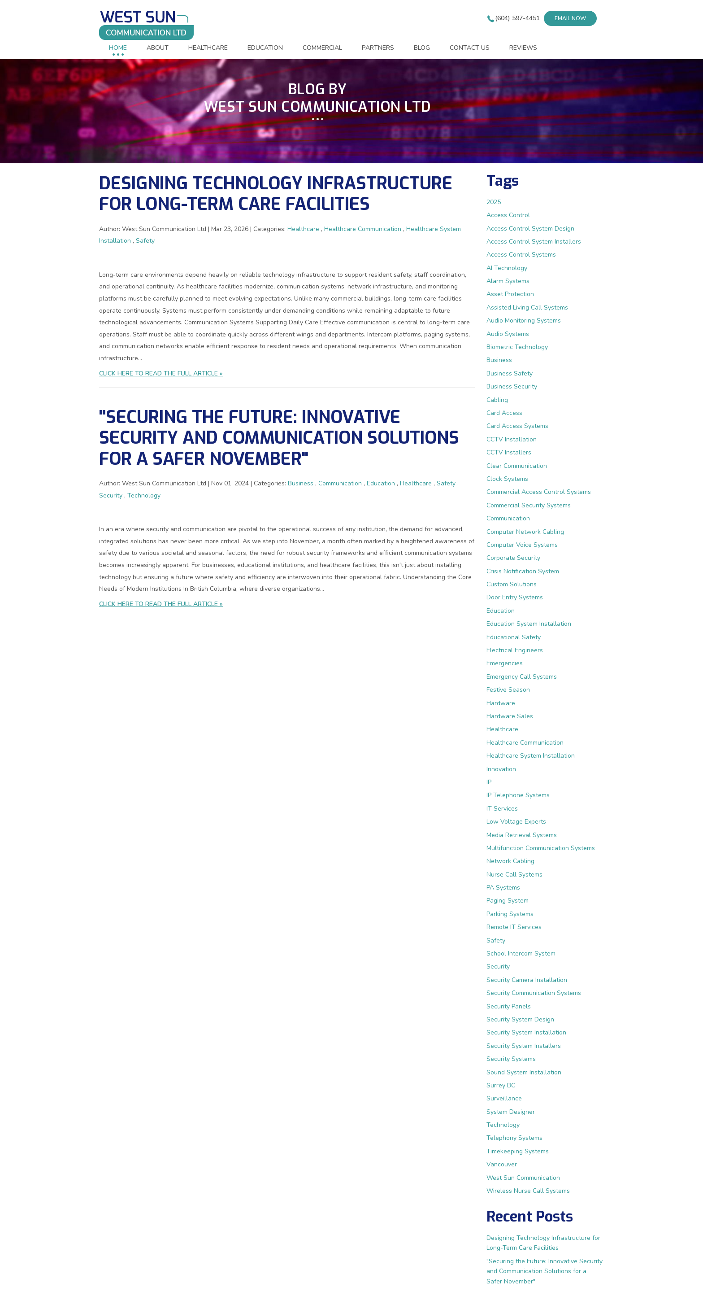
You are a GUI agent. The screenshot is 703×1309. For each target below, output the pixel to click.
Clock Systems (507, 479)
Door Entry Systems (514, 597)
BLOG (422, 48)
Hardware (500, 703)
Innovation (501, 769)
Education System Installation (528, 624)
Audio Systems (507, 334)
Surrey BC (500, 1085)
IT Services (502, 808)
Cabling (497, 400)
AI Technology (506, 268)
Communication (340, 483)
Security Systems (511, 1059)
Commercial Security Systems (528, 505)
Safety (145, 240)
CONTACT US (470, 48)
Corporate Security (513, 558)
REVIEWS (523, 48)
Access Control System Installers (533, 241)
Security (110, 495)
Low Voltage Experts (516, 821)
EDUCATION (265, 48)
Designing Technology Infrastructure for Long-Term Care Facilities (275, 194)
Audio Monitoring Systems (523, 320)
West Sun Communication (523, 1178)
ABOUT (158, 48)
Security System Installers (523, 1046)
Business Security (511, 386)
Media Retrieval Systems (521, 835)
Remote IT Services (514, 927)
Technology (144, 495)
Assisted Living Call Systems (527, 307)
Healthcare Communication (362, 229)
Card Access (504, 413)
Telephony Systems (514, 1138)
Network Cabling (510, 861)
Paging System (507, 900)
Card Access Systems (517, 426)
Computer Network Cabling (525, 532)
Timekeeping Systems (517, 1151)
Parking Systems (510, 914)
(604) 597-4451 (517, 18)
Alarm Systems (507, 281)
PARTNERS (378, 48)
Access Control (508, 215)
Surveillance (504, 1098)
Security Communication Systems (533, 993)
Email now (570, 18)
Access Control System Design (530, 228)
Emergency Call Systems (521, 676)
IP (488, 782)
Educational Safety (513, 637)
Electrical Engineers (514, 650)
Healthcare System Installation (530, 755)
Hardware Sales (509, 716)
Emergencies (504, 663)
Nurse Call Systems (514, 874)
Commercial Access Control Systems (538, 492)
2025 (493, 202)
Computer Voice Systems (522, 545)
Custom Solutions (511, 584)
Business (300, 483)
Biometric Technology (517, 347)
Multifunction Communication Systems (540, 848)
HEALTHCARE (208, 48)
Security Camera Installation (526, 980)
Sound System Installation (523, 1072)
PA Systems (503, 887)
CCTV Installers (508, 452)
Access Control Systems (521, 254)
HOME (118, 48)
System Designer (510, 1112)
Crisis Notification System (522, 571)
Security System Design (520, 1019)
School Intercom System (520, 953)
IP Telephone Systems (518, 795)
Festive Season (508, 689)
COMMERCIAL (322, 48)
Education (381, 483)
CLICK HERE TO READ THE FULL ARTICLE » (161, 373)
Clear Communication (516, 466)
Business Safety (509, 373)
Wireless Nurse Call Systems (528, 1191)
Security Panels (508, 1006)
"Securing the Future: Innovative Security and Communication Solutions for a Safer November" (279, 438)
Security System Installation (526, 1032)
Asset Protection (510, 294)
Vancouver (501, 1164)
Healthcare (303, 229)
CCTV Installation (511, 439)
